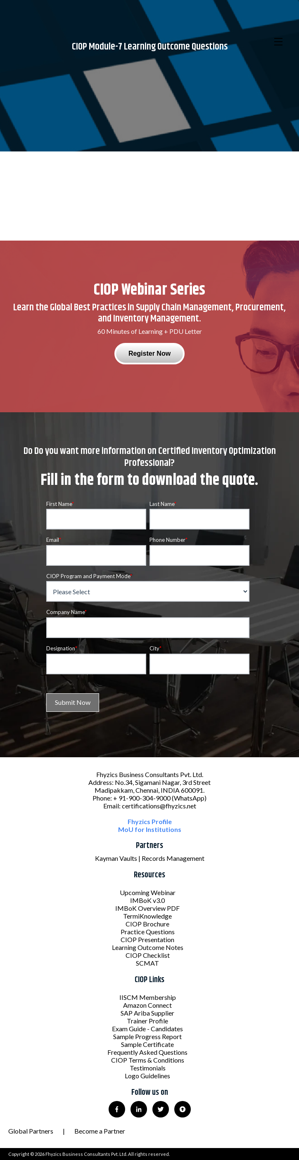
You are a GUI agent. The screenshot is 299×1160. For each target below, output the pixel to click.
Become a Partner (99, 1131)
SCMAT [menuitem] (147, 963)
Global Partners (30, 1131)
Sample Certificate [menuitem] (147, 1044)
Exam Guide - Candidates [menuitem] (147, 1028)
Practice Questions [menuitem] (148, 932)
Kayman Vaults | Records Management (149, 858)
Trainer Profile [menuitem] (147, 1021)
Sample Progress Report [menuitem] (147, 1036)
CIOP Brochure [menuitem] (147, 924)
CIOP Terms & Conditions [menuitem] (147, 1060)
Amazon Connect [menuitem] (147, 1005)
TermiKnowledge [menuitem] (147, 916)
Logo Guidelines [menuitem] (147, 1076)
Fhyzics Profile (150, 821)
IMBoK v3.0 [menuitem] (147, 900)
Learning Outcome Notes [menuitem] (147, 947)
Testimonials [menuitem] (148, 1068)
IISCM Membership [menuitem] (147, 997)
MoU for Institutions (149, 829)
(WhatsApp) (189, 798)
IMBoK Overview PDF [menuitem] (147, 908)
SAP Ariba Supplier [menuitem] (147, 1013)
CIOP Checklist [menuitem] (148, 955)
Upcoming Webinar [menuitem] (148, 892)
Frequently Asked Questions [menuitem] (147, 1052)
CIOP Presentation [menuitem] (147, 939)
